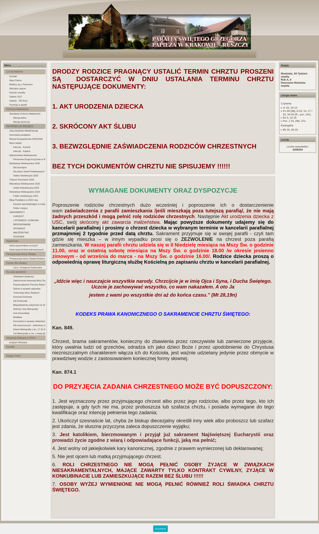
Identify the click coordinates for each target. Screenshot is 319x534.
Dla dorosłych (20, 167)
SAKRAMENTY (17, 212)
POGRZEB (18, 236)
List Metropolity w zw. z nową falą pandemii (29, 333)
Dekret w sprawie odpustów (27, 288)
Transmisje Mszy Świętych (26, 293)
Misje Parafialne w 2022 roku (23, 200)
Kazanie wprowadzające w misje (29, 204)
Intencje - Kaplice (21, 151)
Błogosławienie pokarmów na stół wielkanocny (29, 305)
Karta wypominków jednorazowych (26, 249)
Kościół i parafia (17, 92)
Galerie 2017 (15, 96)
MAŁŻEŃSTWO (21, 232)
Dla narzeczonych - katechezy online (29, 325)
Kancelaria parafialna (19, 135)
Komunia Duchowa (22, 297)
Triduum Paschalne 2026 (21, 179)
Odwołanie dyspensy (23, 276)
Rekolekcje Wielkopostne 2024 (24, 192)
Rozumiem (160, 528)
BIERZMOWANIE (22, 224)
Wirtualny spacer (17, 88)
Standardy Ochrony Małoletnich (24, 113)
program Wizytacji (18, 342)
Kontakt (13, 76)
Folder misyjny (20, 208)
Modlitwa (17, 317)
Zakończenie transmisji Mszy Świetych (29, 280)
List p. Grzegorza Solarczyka (27, 267)
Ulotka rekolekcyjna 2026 (25, 175)
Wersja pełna (19, 118)
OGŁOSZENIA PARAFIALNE (23, 131)
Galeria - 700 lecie (18, 100)
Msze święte (15, 143)
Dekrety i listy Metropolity (25, 309)
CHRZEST (18, 216)
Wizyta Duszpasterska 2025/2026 (26, 139)
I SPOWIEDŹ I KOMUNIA (26, 220)
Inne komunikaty (21, 313)
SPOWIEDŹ (19, 228)
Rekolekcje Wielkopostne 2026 (24, 163)
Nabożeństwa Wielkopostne (23, 155)
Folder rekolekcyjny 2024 (25, 196)
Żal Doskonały (20, 301)
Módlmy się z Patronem (21, 84)
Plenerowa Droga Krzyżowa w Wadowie (29, 159)
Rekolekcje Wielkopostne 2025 (24, 183)
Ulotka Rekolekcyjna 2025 (26, 188)
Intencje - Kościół (21, 147)
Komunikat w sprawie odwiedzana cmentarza (29, 321)
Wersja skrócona (21, 122)
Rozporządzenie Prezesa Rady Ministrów (29, 284)
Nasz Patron (15, 80)
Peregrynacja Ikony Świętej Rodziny (27, 258)
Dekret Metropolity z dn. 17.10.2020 (29, 329)
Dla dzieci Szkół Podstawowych (28, 171)
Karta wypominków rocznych (23, 245)
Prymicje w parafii (18, 105)
